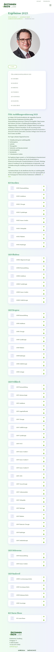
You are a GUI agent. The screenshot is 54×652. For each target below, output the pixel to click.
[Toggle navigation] (50, 5)
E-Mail (12, 66)
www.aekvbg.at (13, 17)
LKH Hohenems (15, 96)
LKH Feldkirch (15, 92)
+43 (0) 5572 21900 (14, 644)
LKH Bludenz (14, 83)
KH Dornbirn (14, 79)
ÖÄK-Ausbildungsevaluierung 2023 (21, 74)
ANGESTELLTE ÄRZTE (25, 17)
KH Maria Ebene (15, 105)
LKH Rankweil (15, 101)
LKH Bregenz (14, 87)
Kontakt (39, 1)
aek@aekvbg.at (13, 646)
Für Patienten (46, 1)
